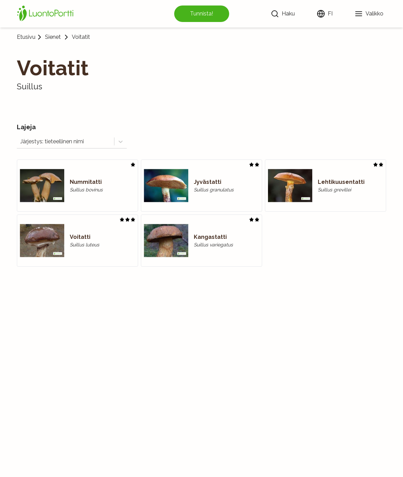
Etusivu (26, 37)
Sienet (53, 37)
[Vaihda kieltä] (324, 13)
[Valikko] (369, 13)
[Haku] (283, 13)
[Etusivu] (46, 13)
